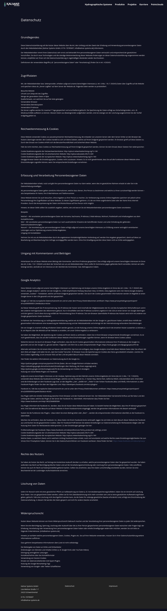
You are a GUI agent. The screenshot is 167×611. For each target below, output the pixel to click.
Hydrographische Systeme (98, 5)
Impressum (113, 586)
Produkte (120, 5)
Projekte (132, 5)
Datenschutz (69, 586)
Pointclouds (157, 5)
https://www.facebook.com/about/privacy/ (129, 441)
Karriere (144, 5)
